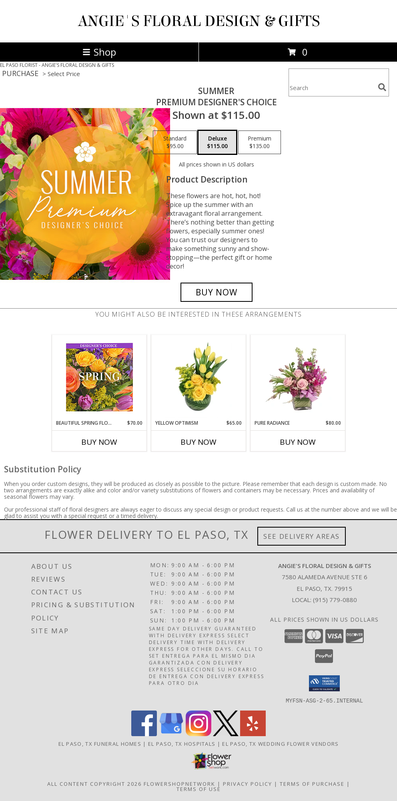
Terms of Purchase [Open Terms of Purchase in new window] (312, 783)
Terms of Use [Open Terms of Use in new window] (198, 788)
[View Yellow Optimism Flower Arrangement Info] (198, 377)
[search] (382, 87)
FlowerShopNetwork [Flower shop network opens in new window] (179, 783)
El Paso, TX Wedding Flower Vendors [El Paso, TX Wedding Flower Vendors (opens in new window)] (280, 743)
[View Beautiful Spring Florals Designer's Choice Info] (99, 377)
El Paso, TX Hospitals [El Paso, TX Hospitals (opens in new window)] (181, 743)
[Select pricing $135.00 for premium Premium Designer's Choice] (260, 142)
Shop (99, 51)
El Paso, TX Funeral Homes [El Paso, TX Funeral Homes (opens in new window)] (100, 743)
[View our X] (226, 733)
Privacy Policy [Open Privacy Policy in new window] (247, 783)
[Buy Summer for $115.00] (216, 292)
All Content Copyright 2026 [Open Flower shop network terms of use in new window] (94, 783)
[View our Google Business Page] (171, 733)
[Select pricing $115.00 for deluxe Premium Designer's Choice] (217, 142)
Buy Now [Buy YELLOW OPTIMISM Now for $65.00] (198, 442)
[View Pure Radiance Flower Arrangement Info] (298, 377)
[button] (324, 683)
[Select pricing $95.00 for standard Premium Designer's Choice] (174, 142)
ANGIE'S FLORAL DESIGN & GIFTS (199, 21)
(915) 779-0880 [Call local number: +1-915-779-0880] (335, 600)
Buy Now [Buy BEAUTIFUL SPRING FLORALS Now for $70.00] (99, 442)
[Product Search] (332, 87)
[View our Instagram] (198, 733)
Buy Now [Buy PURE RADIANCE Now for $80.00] (298, 442)
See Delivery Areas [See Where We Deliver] (301, 536)
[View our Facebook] (144, 733)
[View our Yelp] (253, 733)
